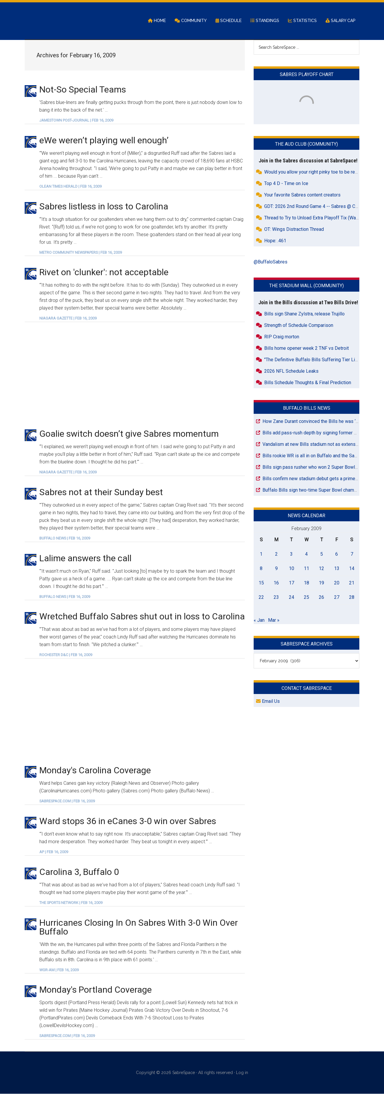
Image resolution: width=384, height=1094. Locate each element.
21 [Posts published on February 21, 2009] (351, 583)
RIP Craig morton (281, 337)
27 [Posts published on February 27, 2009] (336, 597)
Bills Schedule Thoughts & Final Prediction (307, 383)
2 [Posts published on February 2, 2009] (276, 554)
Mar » (273, 620)
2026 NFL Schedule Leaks (291, 371)
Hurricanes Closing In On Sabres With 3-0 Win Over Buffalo (138, 927)
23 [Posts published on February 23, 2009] (276, 597)
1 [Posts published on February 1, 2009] (261, 554)
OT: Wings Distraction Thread (294, 230)
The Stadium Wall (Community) (306, 286)
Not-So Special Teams (82, 90)
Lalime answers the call (85, 558)
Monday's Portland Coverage (95, 990)
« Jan (259, 620)
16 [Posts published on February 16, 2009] (276, 583)
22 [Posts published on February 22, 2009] (261, 597)
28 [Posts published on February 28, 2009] (351, 597)
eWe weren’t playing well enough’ (104, 140)
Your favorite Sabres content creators (302, 195)
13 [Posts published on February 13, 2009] (336, 569)
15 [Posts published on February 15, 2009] (261, 583)
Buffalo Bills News (306, 408)
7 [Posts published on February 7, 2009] (352, 554)
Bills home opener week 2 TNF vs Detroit (306, 348)
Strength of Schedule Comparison (298, 325)
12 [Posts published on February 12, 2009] (321, 569)
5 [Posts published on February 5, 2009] (321, 554)
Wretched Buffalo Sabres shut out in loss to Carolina (142, 617)
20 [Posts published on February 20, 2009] (336, 583)
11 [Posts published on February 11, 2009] (306, 569)
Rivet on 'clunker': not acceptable (104, 273)
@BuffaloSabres (270, 262)
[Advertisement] (135, 376)
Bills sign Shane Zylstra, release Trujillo (304, 314)
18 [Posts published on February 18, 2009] (306, 583)
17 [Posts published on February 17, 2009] (291, 583)
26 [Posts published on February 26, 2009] (321, 597)
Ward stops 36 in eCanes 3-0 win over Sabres (127, 821)
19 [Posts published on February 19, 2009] (321, 583)
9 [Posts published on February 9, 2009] (276, 569)
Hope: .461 (275, 241)
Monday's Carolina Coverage (95, 771)
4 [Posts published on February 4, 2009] (306, 554)
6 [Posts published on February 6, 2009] (336, 554)
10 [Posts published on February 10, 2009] (291, 569)
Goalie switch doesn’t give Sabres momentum (129, 434)
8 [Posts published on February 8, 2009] (261, 569)
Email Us (268, 702)
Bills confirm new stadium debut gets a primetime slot (317, 479)
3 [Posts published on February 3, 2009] (291, 554)
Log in (242, 1073)
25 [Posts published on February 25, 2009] (306, 597)
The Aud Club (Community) (306, 144)
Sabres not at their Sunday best (101, 492)
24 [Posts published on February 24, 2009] (291, 597)
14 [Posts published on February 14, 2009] (351, 569)
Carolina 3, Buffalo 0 (79, 872)
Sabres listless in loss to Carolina (103, 206)
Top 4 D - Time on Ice (286, 184)
